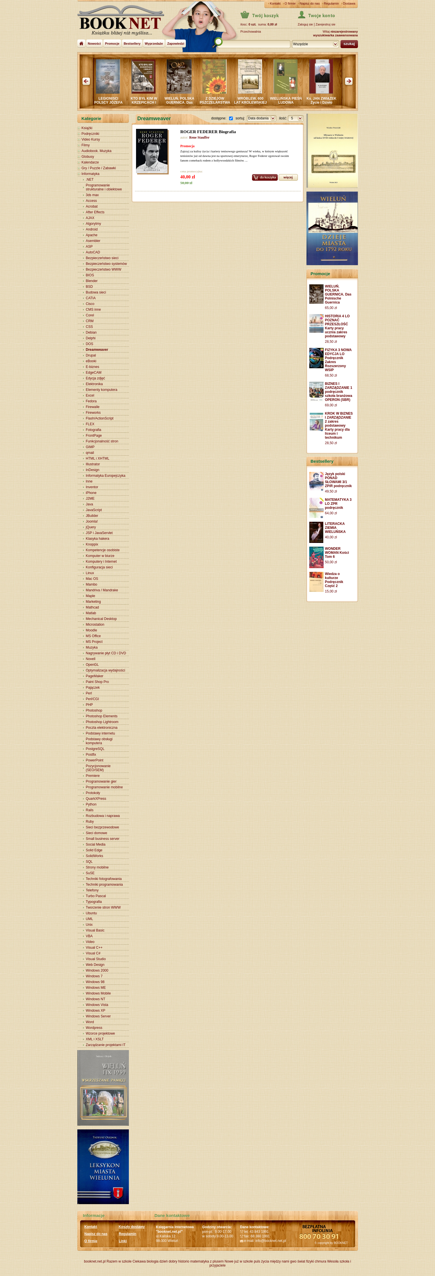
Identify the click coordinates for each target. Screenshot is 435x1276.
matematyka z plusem (207, 1261)
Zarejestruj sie (325, 24)
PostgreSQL (95, 749)
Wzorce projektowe (100, 1033)
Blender (92, 281)
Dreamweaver (97, 350)
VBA (89, 936)
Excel (90, 395)
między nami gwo (283, 1261)
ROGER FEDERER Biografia (208, 131)
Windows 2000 (97, 970)
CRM (90, 321)
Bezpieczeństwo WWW (103, 269)
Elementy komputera (101, 390)
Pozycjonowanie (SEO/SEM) (98, 768)
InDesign (92, 470)
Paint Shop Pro (97, 682)
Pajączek (93, 688)
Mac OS (92, 579)
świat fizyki (305, 1261)
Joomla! (92, 521)
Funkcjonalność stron (102, 441)
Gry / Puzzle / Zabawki (99, 168)
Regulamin (331, 3)
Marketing (93, 602)
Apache (92, 235)
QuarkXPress (96, 799)
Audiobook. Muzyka (97, 151)
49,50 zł (331, 491)
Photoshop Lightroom (102, 722)
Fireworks (93, 413)
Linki (123, 1241)
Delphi (91, 338)
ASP (89, 247)
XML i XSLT (95, 1039)
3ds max (92, 195)
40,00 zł (331, 537)
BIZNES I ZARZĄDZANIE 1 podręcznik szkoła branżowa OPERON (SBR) (338, 392)
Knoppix (92, 544)
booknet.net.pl (94, 1261)
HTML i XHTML (97, 458)
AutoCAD (93, 252)
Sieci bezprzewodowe (102, 827)
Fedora (91, 401)
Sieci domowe (96, 833)
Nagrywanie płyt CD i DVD (106, 653)
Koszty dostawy (132, 1227)
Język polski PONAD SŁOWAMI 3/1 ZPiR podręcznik (338, 480)
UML (89, 919)
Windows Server (98, 1016)
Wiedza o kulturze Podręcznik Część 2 (334, 580)
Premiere (93, 776)
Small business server (102, 839)
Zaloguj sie (305, 24)
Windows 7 (94, 976)
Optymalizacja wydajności (105, 670)
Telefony (92, 890)
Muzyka (92, 647)
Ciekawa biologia (146, 1261)
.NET (90, 180)
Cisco (90, 304)
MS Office (93, 636)
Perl (89, 693)
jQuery (91, 527)
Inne (89, 481)
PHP (89, 705)
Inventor (92, 487)
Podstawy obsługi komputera (99, 741)
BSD (89, 287)
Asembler (93, 241)
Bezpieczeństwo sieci (102, 258)
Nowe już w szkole (239, 1261)
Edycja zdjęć (95, 378)
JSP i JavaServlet (99, 533)
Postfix (91, 755)
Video (90, 942)
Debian (91, 332)
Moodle (91, 630)
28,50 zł (331, 342)
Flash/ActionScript (100, 418)
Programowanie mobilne (104, 787)
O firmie (290, 3)
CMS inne (93, 310)
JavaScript (94, 510)
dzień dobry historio (174, 1261)
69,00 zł (331, 405)
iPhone (91, 493)
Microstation (95, 625)
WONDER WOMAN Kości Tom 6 (337, 553)
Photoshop (94, 710)
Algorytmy (93, 224)
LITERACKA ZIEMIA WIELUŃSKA (335, 528)
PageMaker (94, 676)
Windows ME (96, 988)
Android (92, 229)
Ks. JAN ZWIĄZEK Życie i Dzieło (334, 101)
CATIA (91, 298)
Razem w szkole (119, 1261)
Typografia (94, 902)
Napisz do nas (310, 3)
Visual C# (93, 953)
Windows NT (95, 999)
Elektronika (94, 384)
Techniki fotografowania (104, 879)
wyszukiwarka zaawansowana (335, 35)
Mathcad (92, 607)
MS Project (94, 642)
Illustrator (93, 464)
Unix (89, 925)
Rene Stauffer (199, 137)
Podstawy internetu (100, 733)
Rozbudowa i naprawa (103, 816)
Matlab (91, 613)
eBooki (91, 361)
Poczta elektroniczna (102, 728)
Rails (90, 810)
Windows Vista (97, 1005)
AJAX (90, 218)
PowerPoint (94, 760)
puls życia (261, 1261)
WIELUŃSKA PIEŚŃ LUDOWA (299, 101)
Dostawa (349, 3)
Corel (90, 315)
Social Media (96, 844)
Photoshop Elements (102, 716)
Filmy (86, 145)
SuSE (90, 873)
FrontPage (94, 436)
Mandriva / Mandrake (102, 590)
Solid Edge (94, 850)
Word (90, 1022)
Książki (87, 128)
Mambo (91, 584)
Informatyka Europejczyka (105, 476)
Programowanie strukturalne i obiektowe (104, 187)
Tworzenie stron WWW (103, 907)
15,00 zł (331, 591)
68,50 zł (331, 375)
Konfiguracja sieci (99, 567)
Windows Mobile (98, 993)
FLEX (90, 424)
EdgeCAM (94, 373)
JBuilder (92, 516)
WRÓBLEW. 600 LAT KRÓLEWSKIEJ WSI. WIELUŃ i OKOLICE (263, 105)
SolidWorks (94, 856)
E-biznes (92, 367)
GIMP (90, 447)
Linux (90, 573)
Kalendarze (90, 162)
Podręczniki (90, 134)
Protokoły (93, 793)
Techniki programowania (104, 885)
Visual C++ (94, 948)
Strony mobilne (97, 867)
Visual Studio (96, 959)
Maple (90, 596)
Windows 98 (95, 982)
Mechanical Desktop (101, 619)
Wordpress (94, 1028)
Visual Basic (95, 930)
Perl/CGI (92, 699)
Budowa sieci (96, 292)
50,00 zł (331, 562)
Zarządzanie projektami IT (106, 1045)
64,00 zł (331, 513)
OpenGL (92, 665)
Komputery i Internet (101, 562)
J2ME (90, 499)
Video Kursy (91, 139)
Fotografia (93, 430)
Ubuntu (91, 913)
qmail (90, 453)
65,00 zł (331, 308)
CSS (89, 327)
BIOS (90, 275)
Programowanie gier (101, 781)
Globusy (88, 157)
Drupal (91, 355)
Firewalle (93, 407)
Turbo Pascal (96, 896)
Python (91, 804)
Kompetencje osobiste (103, 550)
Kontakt (275, 3)
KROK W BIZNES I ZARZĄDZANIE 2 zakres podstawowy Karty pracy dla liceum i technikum (339, 425)
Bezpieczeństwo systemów (106, 264)
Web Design (95, 965)
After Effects (95, 212)
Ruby (90, 822)
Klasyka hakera (97, 539)
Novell (90, 659)
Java (89, 504)
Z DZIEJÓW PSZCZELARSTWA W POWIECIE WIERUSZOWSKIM (227, 105)
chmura (320, 1261)
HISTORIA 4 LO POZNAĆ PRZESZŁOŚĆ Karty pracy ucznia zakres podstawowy (337, 326)
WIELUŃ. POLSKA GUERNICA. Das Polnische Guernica (192, 103)
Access (91, 201)
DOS (89, 344)
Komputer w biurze (100, 556)
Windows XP (95, 1011)
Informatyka (91, 174)
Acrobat (92, 206)
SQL (89, 862)
